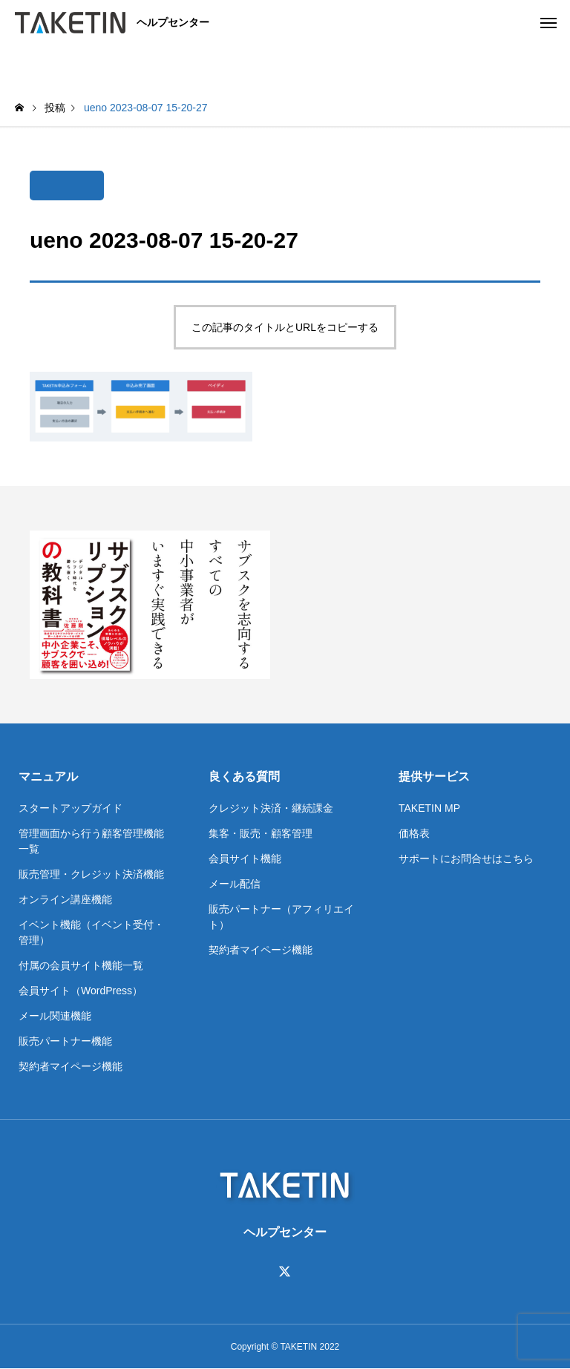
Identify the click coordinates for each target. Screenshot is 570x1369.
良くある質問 (244, 776)
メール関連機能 (55, 1016)
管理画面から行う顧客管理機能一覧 (91, 841)
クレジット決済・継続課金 (271, 808)
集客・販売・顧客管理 (260, 833)
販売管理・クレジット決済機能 (91, 874)
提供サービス (434, 776)
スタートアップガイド (70, 808)
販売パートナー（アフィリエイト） (281, 916)
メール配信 (235, 884)
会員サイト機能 (245, 858)
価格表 (414, 833)
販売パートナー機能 (65, 1041)
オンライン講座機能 (65, 899)
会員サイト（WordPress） (80, 991)
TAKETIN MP (429, 808)
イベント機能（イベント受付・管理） (91, 932)
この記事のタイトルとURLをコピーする (285, 327)
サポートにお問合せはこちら (466, 858)
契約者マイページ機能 (70, 1066)
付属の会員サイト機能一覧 (81, 965)
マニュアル (48, 776)
